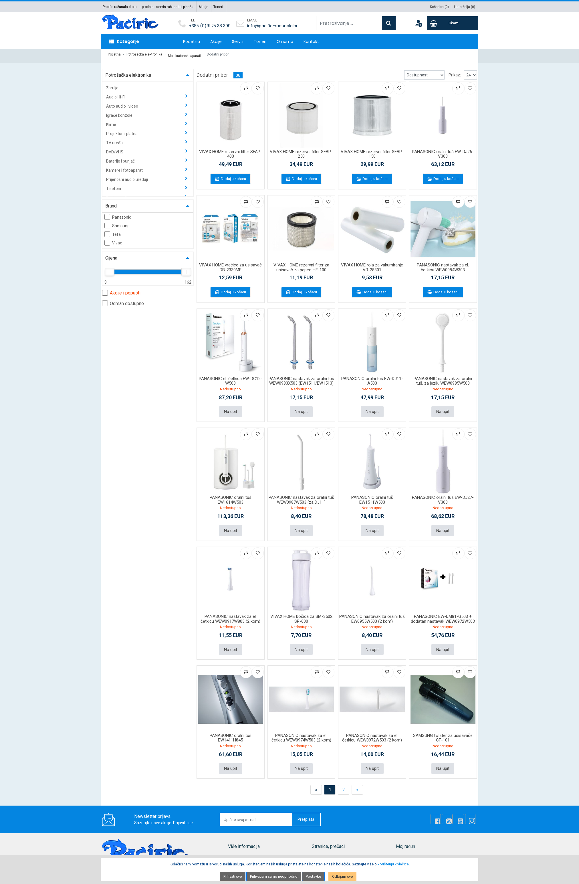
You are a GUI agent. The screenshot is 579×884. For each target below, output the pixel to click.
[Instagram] (471, 813)
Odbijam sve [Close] (342, 876)
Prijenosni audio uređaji (127, 176)
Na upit (230, 408)
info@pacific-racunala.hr (272, 26)
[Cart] (452, 23)
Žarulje (112, 85)
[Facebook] (442, 813)
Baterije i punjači (121, 158)
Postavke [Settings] (313, 876)
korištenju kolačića (393, 864)
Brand (111, 203)
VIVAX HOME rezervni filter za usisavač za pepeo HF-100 (301, 265)
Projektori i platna (122, 130)
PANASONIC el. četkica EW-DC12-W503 (230, 378)
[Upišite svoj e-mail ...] (256, 814)
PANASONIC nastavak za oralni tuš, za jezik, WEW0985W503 (443, 378)
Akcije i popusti (121, 290)
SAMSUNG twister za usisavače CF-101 (443, 733)
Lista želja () (464, 7)
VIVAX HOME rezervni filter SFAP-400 (230, 151)
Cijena (111, 255)
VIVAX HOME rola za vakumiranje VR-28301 (372, 265)
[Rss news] (451, 813)
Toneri (218, 7)
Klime (111, 121)
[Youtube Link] (461, 813)
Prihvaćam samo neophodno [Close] (274, 876)
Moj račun (405, 853)
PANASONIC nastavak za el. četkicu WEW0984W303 (443, 265)
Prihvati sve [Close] (232, 876)
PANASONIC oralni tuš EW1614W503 (230, 496)
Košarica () (439, 7)
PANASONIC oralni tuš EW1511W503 (372, 496)
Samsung (117, 223)
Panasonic (117, 214)
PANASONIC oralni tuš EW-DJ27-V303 (443, 496)
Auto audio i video (122, 103)
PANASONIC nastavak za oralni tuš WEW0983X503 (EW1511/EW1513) (301, 378)
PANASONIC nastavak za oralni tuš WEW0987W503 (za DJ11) (301, 496)
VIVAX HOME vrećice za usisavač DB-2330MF (230, 265)
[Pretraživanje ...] (349, 23)
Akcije (203, 7)
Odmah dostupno (123, 300)
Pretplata (306, 813)
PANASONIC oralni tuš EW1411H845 (230, 733)
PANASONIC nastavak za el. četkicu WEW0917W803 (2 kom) (230, 615)
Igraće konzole (119, 112)
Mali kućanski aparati (184, 54)
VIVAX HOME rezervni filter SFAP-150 (372, 151)
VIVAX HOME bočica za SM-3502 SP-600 (301, 615)
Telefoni (114, 185)
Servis (237, 41)
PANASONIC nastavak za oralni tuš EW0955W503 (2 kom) (372, 615)
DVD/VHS (115, 149)
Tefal (113, 231)
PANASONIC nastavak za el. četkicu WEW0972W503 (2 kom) (372, 733)
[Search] (389, 23)
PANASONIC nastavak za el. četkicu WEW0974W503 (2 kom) (301, 733)
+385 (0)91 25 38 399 (210, 26)
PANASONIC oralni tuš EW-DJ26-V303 (443, 151)
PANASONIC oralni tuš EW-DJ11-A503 (372, 378)
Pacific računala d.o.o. (120, 7)
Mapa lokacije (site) (245, 853)
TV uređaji (115, 140)
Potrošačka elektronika (144, 54)
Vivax (113, 240)
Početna (191, 41)
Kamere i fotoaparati (125, 167)
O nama (285, 41)
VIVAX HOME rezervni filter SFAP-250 (301, 151)
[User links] (418, 23)
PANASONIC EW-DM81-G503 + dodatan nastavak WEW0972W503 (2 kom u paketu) (443, 617)
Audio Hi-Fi (116, 94)
